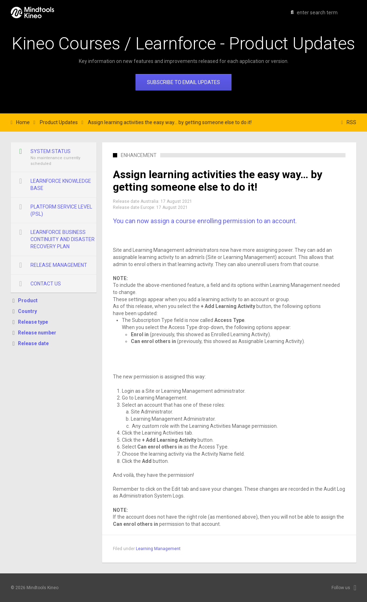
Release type (33, 322)
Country (27, 311)
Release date (33, 343)
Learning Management (158, 548)
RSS (351, 122)
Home (23, 122)
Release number (37, 333)
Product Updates (59, 122)
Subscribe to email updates (183, 82)
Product (28, 300)
